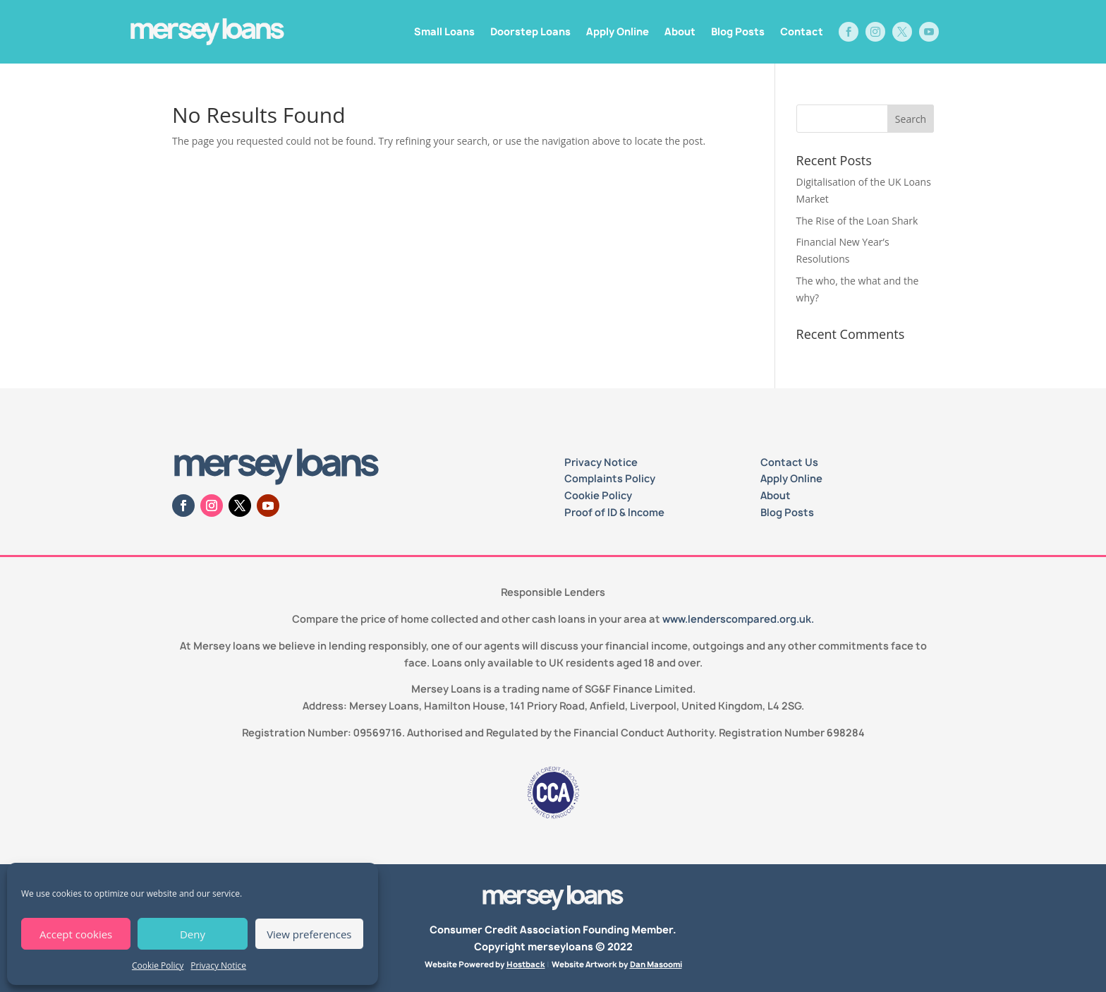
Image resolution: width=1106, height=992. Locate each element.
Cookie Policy (157, 966)
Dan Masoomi (656, 964)
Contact (801, 31)
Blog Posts (738, 31)
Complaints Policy (609, 478)
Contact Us (789, 462)
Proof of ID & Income (614, 512)
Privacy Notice (218, 966)
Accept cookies (76, 934)
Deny (192, 934)
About (679, 31)
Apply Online (617, 31)
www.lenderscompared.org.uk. (738, 619)
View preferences (309, 934)
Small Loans (444, 31)
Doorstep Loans (530, 31)
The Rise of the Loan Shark (857, 220)
